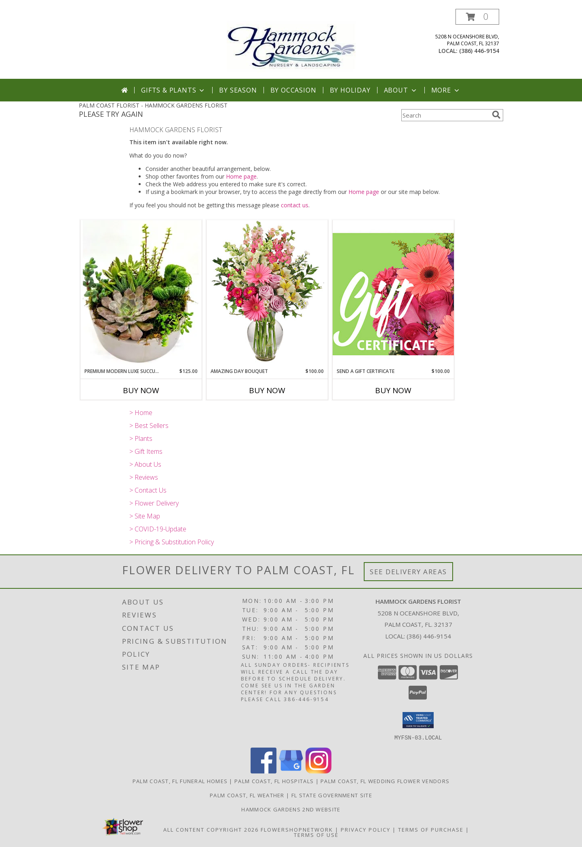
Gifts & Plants (173, 90)
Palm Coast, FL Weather (247, 795)
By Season (238, 90)
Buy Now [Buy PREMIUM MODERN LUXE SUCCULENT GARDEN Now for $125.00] (141, 390)
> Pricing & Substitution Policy (171, 541)
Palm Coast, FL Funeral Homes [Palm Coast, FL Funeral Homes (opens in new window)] (180, 780)
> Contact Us (148, 490)
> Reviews (143, 477)
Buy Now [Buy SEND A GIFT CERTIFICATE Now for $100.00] (393, 390)
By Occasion (293, 90)
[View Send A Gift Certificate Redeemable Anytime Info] (393, 293)
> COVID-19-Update (157, 529)
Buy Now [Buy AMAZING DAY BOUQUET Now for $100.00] (267, 390)
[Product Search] (445, 115)
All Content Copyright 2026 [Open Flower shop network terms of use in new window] (211, 829)
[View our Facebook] (263, 771)
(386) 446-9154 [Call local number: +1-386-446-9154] (479, 51)
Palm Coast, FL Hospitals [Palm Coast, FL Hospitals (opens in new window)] (274, 780)
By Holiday (350, 90)
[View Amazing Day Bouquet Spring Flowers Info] (267, 293)
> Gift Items (145, 451)
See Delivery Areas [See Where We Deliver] (408, 571)
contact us (294, 205)
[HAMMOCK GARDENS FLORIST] (291, 44)
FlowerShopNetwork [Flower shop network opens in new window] (297, 829)
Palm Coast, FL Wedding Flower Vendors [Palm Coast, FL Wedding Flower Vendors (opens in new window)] (385, 780)
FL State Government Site (331, 795)
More (446, 90)
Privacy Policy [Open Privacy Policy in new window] (365, 829)
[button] (477, 17)
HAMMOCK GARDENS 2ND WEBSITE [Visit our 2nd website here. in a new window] (290, 809)
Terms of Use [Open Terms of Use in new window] (316, 834)
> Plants (140, 438)
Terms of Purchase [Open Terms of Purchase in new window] (431, 829)
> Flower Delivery (154, 503)
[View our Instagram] (318, 771)
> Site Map (144, 516)
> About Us (145, 464)
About (401, 90)
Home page (241, 176)
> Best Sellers (149, 425)
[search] (496, 114)
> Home (140, 412)
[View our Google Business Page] (291, 771)
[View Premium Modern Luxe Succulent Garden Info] (141, 293)
